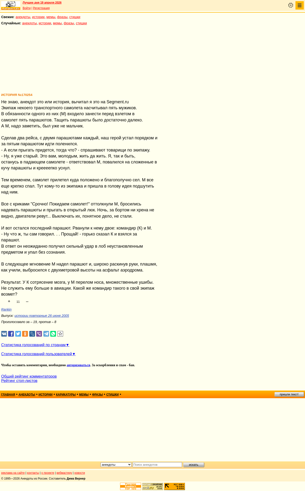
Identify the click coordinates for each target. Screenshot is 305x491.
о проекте (47, 473)
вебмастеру (64, 473)
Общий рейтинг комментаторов (29, 376)
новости (79, 473)
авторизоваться (78, 365)
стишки (74, 17)
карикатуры (66, 394)
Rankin (6, 309)
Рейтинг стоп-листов (19, 381)
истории (38, 17)
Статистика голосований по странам (33, 345)
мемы (50, 17)
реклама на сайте (13, 473)
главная (8, 394)
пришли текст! (289, 394)
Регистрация (41, 8)
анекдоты (22, 17)
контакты (33, 473)
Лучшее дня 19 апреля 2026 (42, 2)
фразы (62, 17)
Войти (27, 8)
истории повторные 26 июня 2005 (42, 316)
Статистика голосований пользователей (36, 354)
